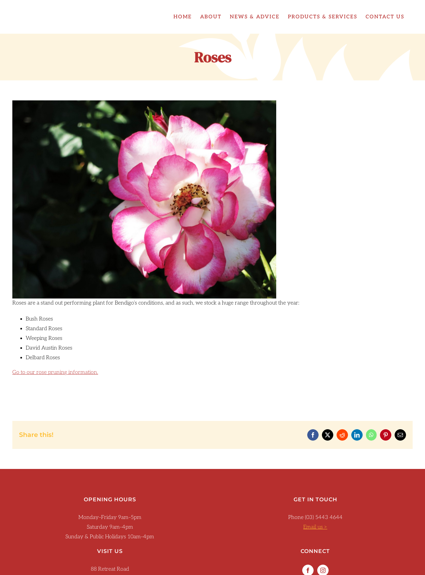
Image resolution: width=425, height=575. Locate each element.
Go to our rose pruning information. (55, 372)
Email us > (315, 527)
